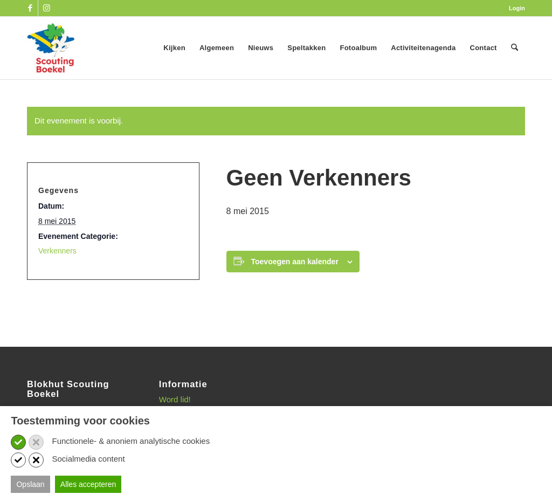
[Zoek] (514, 48)
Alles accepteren (88, 484)
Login (517, 8)
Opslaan (30, 484)
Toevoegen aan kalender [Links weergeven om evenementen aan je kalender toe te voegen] (295, 261)
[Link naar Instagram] (46, 8)
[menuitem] (514, 8)
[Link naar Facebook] (30, 8)
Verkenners (57, 250)
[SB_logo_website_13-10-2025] (50, 48)
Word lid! (175, 399)
